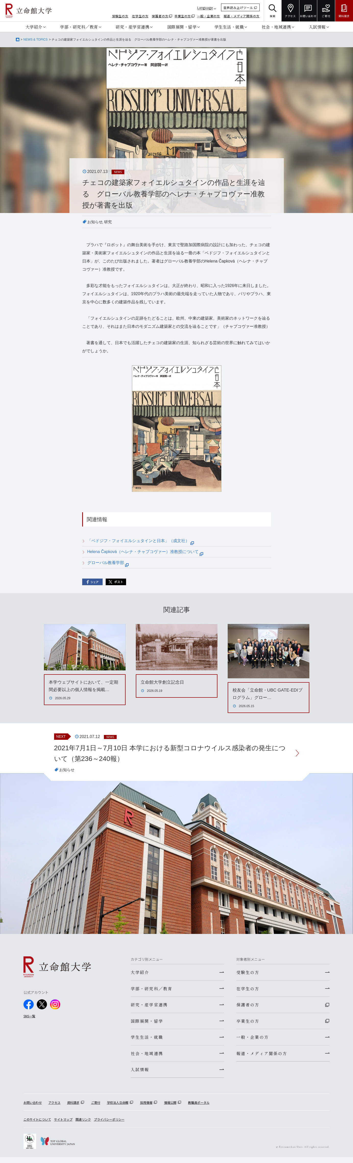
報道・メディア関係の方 (242, 16)
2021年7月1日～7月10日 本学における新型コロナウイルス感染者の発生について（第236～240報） (171, 754)
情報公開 (170, 1108)
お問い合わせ (32, 1108)
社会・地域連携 (276, 27)
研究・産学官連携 (132, 27)
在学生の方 (140, 16)
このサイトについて (37, 1125)
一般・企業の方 (208, 16)
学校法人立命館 (117, 1108)
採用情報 (146, 1108)
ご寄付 (95, 1108)
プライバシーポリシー (109, 1125)
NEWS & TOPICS (35, 39)
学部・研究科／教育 (79, 27)
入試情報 (317, 27)
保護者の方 (160, 16)
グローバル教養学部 (108, 562)
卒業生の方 (183, 16)
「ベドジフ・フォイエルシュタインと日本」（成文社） (140, 541)
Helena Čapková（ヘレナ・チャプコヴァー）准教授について (145, 551)
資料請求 (73, 1108)
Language (205, 7)
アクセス (54, 1108)
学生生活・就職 (229, 27)
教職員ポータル (199, 1108)
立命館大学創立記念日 (164, 682)
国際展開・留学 (182, 27)
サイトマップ (63, 1125)
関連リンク (83, 1125)
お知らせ (95, 222)
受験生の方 (120, 16)
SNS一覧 (29, 1017)
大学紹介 (34, 27)
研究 (109, 222)
